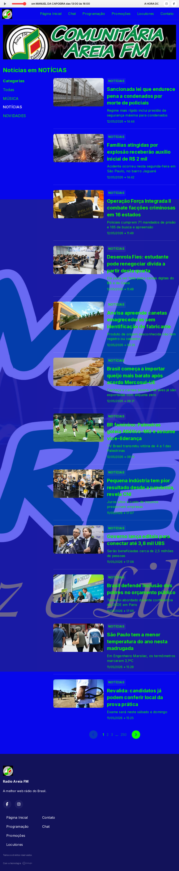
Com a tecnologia (17, 863)
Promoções (121, 14)
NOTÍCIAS (12, 107)
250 (124, 734)
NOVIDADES (14, 115)
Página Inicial (50, 14)
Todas (8, 89)
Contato (167, 14)
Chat (72, 14)
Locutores (145, 14)
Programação (93, 14)
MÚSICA (10, 98)
